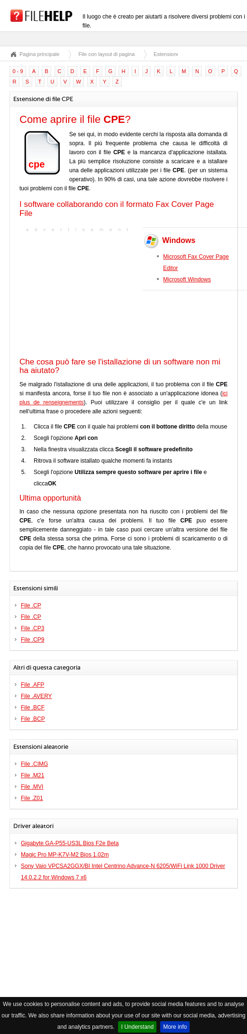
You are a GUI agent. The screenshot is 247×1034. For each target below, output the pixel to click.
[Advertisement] (78, 293)
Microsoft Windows (187, 279)
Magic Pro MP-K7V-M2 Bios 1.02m (65, 854)
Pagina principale (39, 54)
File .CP (31, 605)
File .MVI (32, 786)
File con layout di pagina (106, 54)
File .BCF (33, 707)
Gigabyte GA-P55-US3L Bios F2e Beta (70, 843)
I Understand (137, 1027)
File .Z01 (32, 798)
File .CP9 (32, 639)
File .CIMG (34, 764)
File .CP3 (32, 628)
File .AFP (32, 684)
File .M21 (32, 775)
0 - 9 (18, 71)
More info (175, 1027)
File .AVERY (36, 696)
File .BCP (33, 719)
